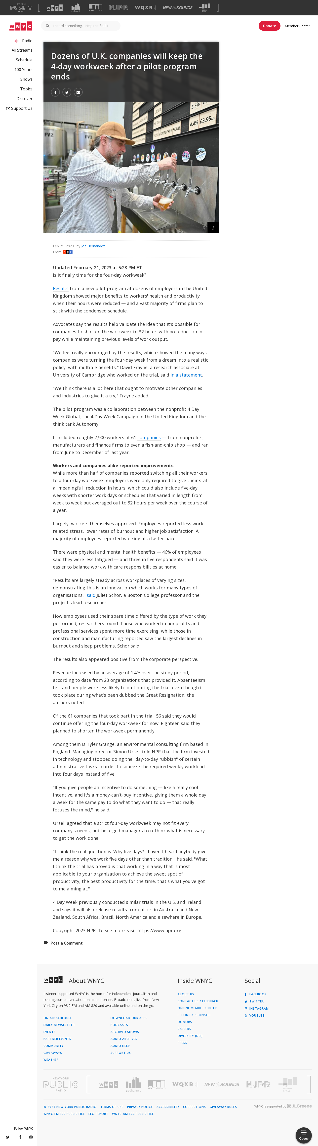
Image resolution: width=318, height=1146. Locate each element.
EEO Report (98, 1113)
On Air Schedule (57, 1018)
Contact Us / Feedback (198, 1001)
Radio (27, 40)
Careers (184, 1029)
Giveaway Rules (223, 1107)
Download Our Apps (129, 1018)
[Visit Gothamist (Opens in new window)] (76, 7)
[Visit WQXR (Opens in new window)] (145, 7)
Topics (26, 89)
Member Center (297, 26)
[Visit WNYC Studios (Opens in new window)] (95, 7)
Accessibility (168, 1107)
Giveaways (52, 1052)
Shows (26, 79)
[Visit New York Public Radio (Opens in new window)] (60, 1084)
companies (149, 437)
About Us (186, 994)
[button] (213, 227)
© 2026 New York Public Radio (70, 1107)
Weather (51, 1059)
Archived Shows (125, 1032)
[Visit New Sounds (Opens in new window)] (178, 7)
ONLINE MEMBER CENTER (197, 1008)
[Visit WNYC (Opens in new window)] (55, 7)
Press (182, 1042)
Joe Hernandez (93, 246)
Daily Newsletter (59, 1025)
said (91, 595)
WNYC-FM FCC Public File (64, 1113)
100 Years (23, 69)
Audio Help (120, 1045)
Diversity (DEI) (190, 1035)
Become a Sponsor (194, 1015)
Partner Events (57, 1038)
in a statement (186, 375)
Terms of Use (111, 1107)
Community (53, 1045)
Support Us (19, 108)
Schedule (24, 60)
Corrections (194, 1107)
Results (61, 288)
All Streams (22, 50)
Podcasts (119, 1025)
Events (49, 1032)
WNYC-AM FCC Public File (133, 1113)
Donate (269, 25)
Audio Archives (124, 1038)
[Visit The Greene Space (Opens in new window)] (204, 7)
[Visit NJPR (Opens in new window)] (118, 7)
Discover (24, 98)
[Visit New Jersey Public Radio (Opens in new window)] (258, 1084)
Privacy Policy (140, 1107)
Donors (185, 1022)
